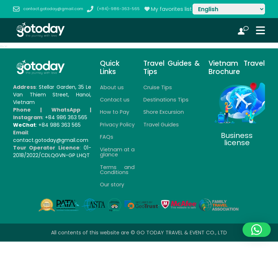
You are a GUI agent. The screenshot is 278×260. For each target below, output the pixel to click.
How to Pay (114, 112)
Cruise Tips (157, 87)
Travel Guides (161, 124)
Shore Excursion (163, 112)
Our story (112, 184)
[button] (257, 229)
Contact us (115, 99)
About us (112, 87)
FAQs (106, 136)
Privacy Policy (117, 124)
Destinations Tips (166, 99)
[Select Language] (229, 9)
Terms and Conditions (117, 170)
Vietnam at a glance (117, 152)
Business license (237, 139)
